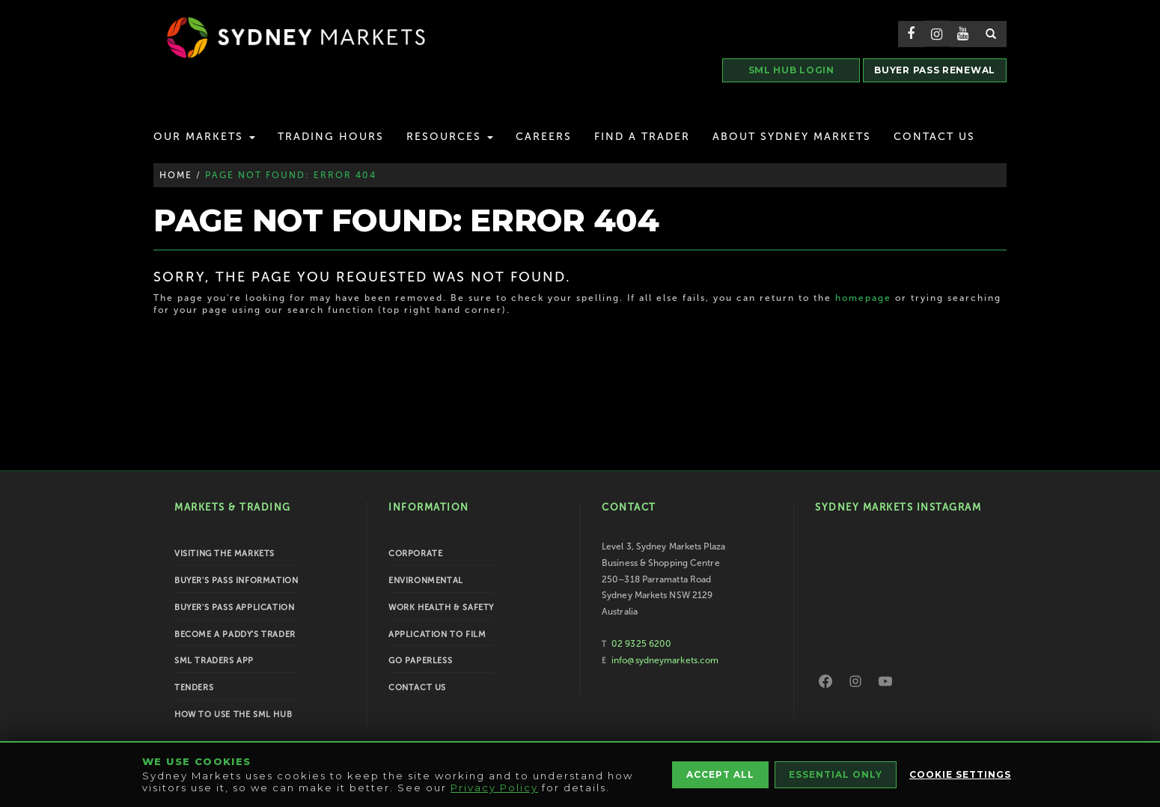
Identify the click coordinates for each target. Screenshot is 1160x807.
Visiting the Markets (224, 553)
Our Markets (204, 136)
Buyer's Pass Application (234, 607)
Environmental (425, 580)
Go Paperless (420, 661)
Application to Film (437, 634)
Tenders (193, 687)
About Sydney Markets (791, 136)
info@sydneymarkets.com (664, 660)
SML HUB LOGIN (791, 70)
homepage (863, 298)
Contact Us (934, 136)
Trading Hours (331, 136)
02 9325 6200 (641, 644)
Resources (449, 136)
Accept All (720, 774)
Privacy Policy (494, 788)
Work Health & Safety (441, 607)
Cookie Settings (960, 774)
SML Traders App (214, 661)
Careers (544, 136)
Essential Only (835, 774)
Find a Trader (642, 136)
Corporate (415, 553)
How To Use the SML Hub (233, 714)
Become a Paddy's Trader (235, 634)
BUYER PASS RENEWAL (934, 70)
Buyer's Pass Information (236, 580)
